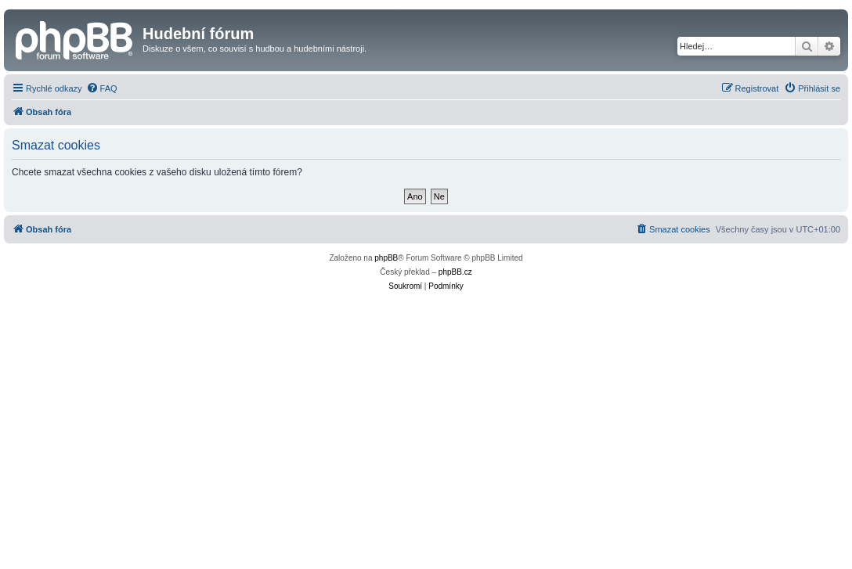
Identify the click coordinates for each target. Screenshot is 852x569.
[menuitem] (101, 88)
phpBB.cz (455, 272)
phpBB (386, 258)
